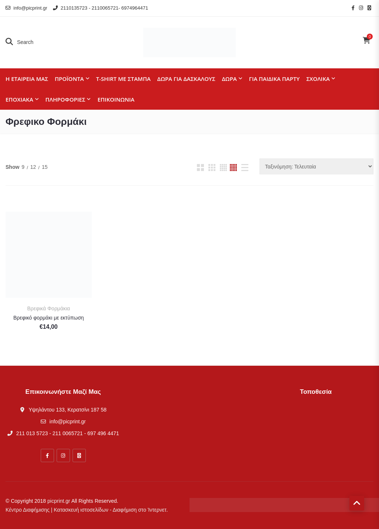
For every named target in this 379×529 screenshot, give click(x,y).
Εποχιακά (19, 99)
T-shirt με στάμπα (123, 78)
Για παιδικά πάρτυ (274, 78)
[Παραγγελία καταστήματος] (316, 166)
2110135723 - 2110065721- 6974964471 (100, 8)
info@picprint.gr (26, 8)
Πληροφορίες (65, 99)
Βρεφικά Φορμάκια (48, 308)
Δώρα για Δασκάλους (186, 78)
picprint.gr (58, 501)
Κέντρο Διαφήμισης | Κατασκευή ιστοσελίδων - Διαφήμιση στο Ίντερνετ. (87, 510)
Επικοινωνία (115, 99)
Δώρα (229, 78)
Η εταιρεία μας (27, 78)
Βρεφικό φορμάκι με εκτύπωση (48, 318)
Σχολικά (318, 78)
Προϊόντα (69, 78)
